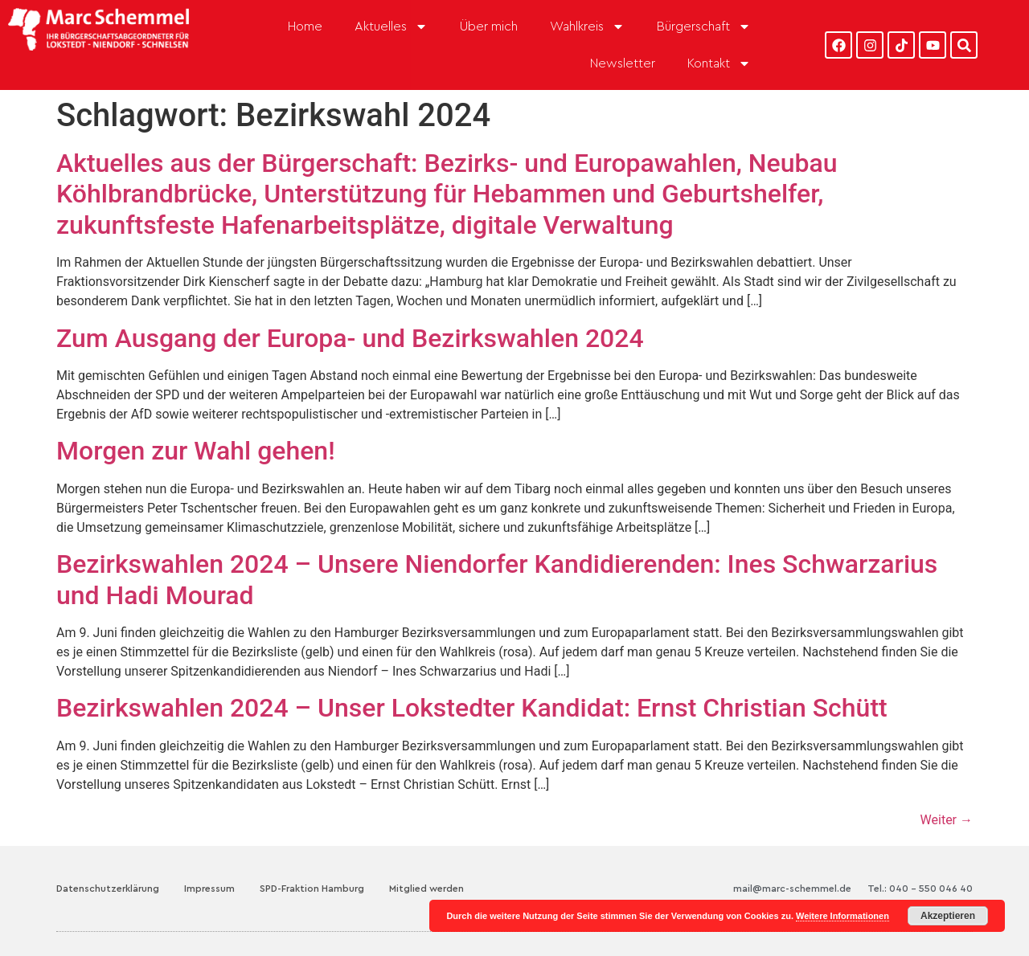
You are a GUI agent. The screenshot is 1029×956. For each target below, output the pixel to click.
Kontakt (719, 63)
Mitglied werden (426, 888)
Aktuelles (391, 26)
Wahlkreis (587, 26)
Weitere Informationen (842, 916)
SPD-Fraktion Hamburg (312, 888)
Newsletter (622, 63)
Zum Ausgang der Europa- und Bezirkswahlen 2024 (350, 338)
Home (305, 26)
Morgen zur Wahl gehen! (195, 450)
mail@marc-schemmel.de (792, 888)
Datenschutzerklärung (107, 888)
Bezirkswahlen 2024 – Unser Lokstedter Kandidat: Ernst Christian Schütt (472, 707)
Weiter (946, 819)
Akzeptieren (947, 915)
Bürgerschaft (704, 26)
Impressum (209, 888)
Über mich (489, 26)
